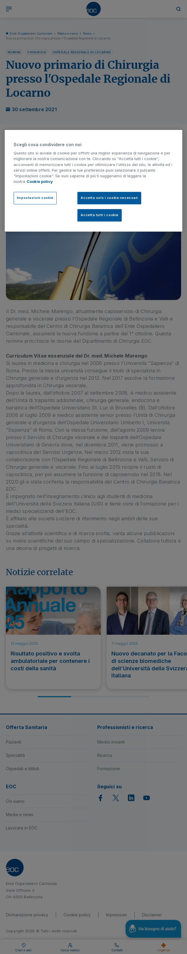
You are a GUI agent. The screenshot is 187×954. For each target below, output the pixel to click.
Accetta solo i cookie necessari (109, 198)
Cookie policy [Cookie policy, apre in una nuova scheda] (40, 182)
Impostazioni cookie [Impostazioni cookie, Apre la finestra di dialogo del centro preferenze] (35, 198)
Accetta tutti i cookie (99, 215)
